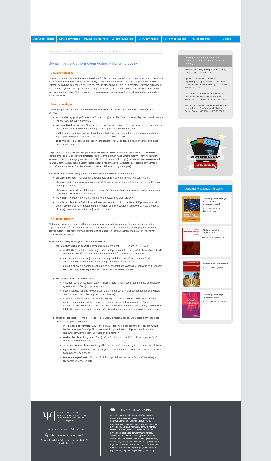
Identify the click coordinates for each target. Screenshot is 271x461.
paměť (113, 421)
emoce (149, 429)
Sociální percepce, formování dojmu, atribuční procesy (102, 51)
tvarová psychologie (119, 441)
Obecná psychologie (43, 38)
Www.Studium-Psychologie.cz (69, 413)
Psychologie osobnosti (96, 38)
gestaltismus (151, 438)
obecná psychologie (139, 424)
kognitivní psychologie (133, 450)
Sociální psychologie (122, 38)
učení (151, 418)
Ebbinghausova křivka (140, 421)
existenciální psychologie (130, 447)
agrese (149, 433)
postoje (143, 435)
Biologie (227, 38)
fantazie (113, 429)
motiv (126, 424)
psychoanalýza (152, 441)
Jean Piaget (150, 450)
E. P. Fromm (149, 444)
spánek (149, 415)
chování (123, 415)
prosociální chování (130, 435)
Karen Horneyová (134, 444)
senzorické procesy (119, 418)
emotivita (141, 429)
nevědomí (133, 418)
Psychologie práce (201, 38)
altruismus (115, 435)
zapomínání (123, 421)
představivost (116, 424)
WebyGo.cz (69, 421)
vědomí (131, 415)
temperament (138, 433)
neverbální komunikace (133, 438)
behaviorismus (137, 441)
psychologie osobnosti (120, 433)
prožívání (140, 415)
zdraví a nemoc (148, 427)
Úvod (51, 51)
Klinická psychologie (69, 38)
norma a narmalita (131, 427)
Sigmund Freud (117, 444)
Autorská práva (78, 429)
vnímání (143, 418)
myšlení (122, 429)
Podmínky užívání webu (58, 429)
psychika (114, 415)
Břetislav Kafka (58, 440)
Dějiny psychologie (148, 38)
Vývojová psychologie (174, 38)
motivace (131, 429)
